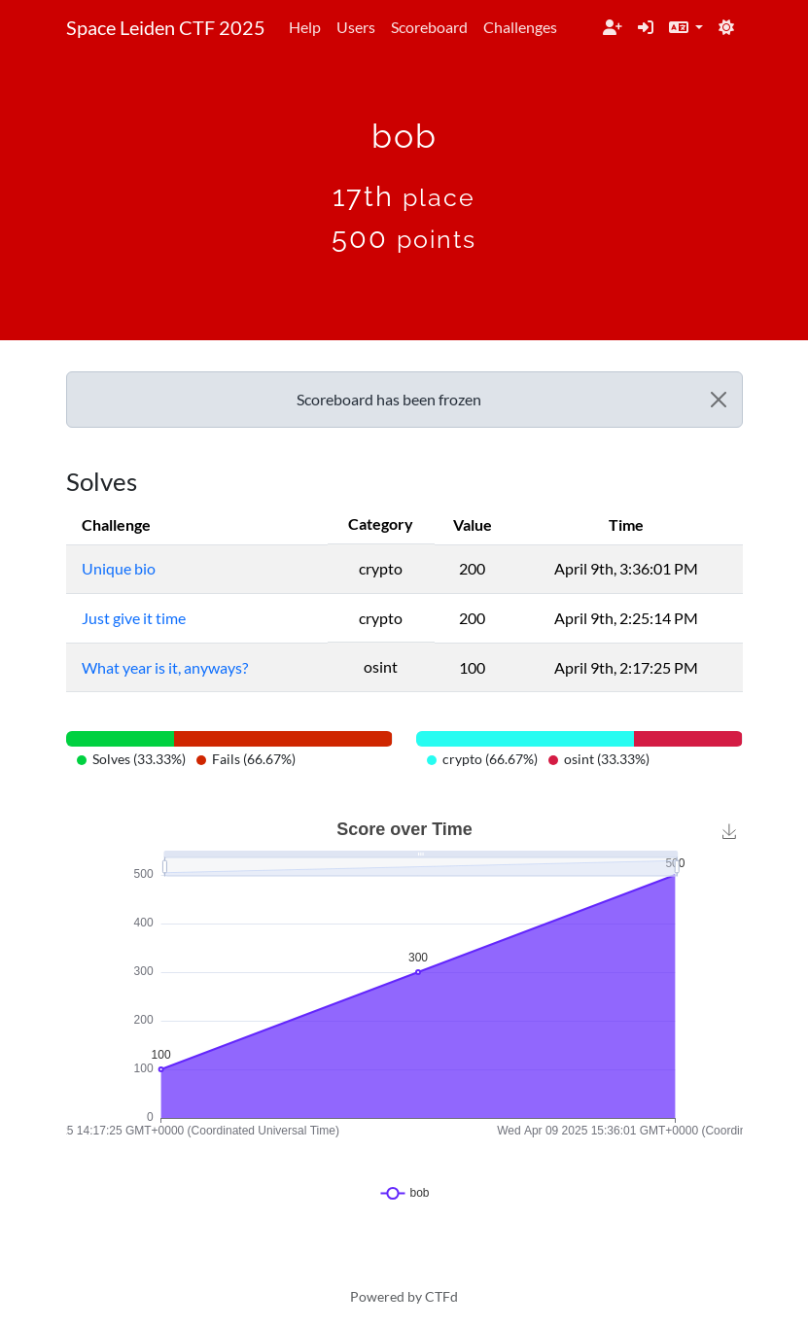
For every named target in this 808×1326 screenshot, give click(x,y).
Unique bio (119, 568)
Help (305, 26)
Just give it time (134, 618)
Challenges (520, 26)
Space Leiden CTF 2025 (165, 27)
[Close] (718, 399)
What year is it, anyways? (165, 667)
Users (355, 26)
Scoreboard (429, 26)
